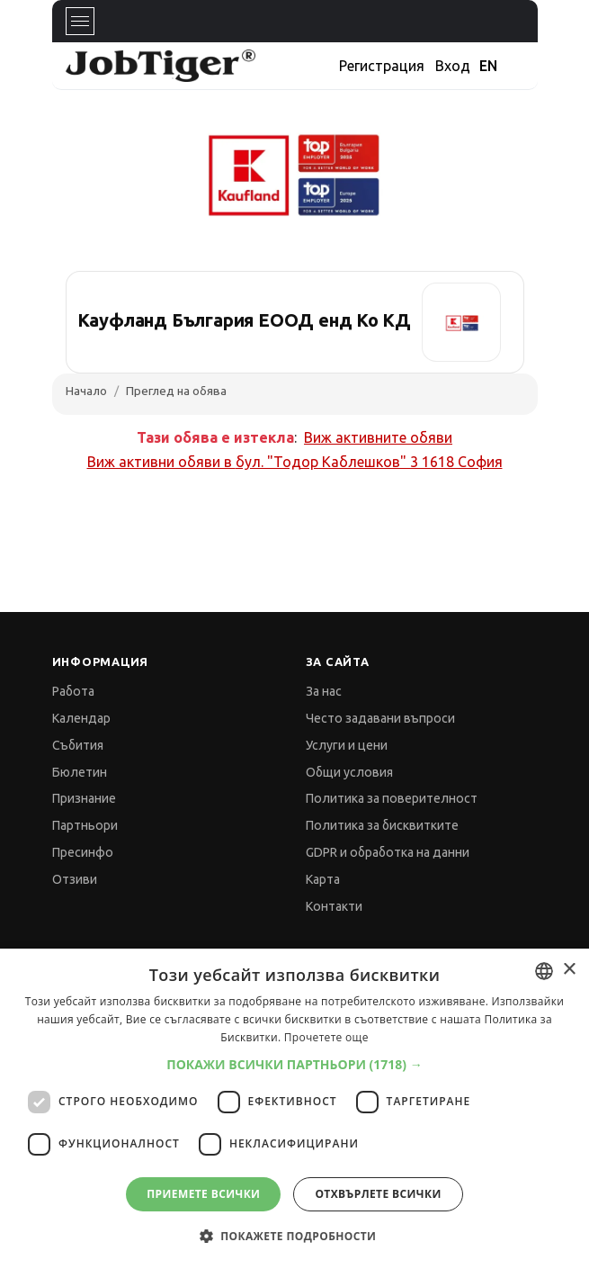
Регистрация (381, 66)
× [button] (569, 969)
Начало (86, 390)
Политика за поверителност (391, 798)
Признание (84, 798)
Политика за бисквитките (382, 825)
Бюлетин (79, 772)
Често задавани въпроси (380, 718)
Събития (77, 745)
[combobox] (544, 971)
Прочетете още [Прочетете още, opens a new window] (326, 1037)
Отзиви (74, 879)
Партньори (85, 825)
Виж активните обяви (378, 437)
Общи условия (349, 772)
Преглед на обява (176, 390)
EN (488, 66)
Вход (452, 66)
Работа (73, 691)
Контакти (334, 906)
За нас (324, 691)
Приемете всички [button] (203, 1194)
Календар (81, 718)
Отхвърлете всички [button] (378, 1194)
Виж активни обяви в (295, 462)
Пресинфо (82, 852)
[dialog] (294, 1109)
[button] (294, 1064)
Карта (323, 879)
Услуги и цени (347, 745)
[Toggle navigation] (80, 21)
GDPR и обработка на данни (387, 852)
